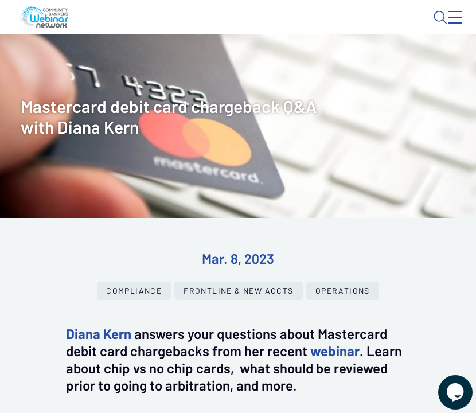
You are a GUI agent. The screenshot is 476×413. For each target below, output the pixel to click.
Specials (308, 60)
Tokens (258, 60)
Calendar (206, 60)
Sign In (442, 27)
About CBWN (364, 27)
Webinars (149, 60)
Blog (297, 27)
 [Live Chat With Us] (445, 384)
